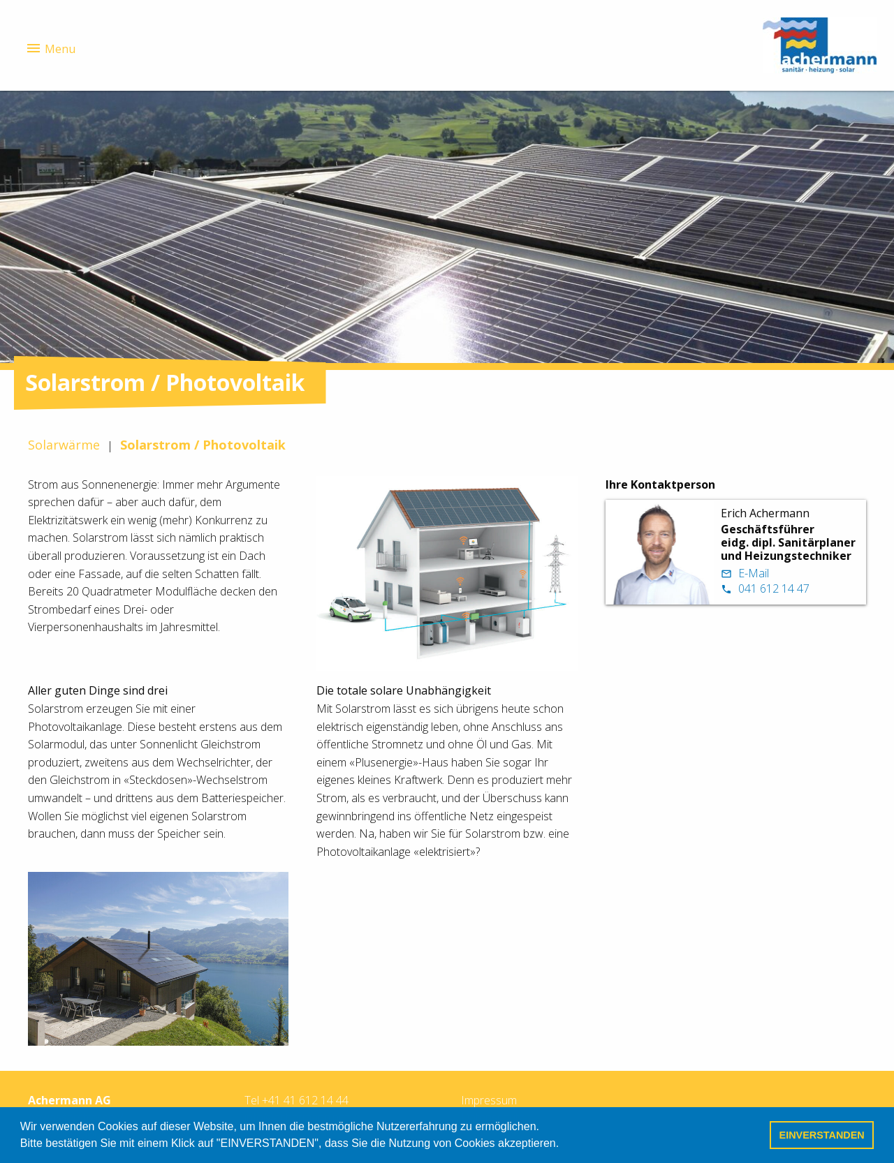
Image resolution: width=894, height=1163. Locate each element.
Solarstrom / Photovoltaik (203, 444)
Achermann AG (69, 1100)
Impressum (489, 1100)
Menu (50, 48)
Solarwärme (64, 444)
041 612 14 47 (765, 588)
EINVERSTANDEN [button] (822, 1135)
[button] (564, 1145)
